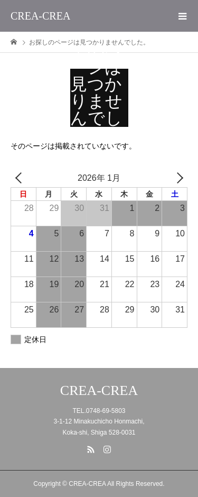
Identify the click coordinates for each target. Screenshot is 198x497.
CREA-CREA (40, 16)
